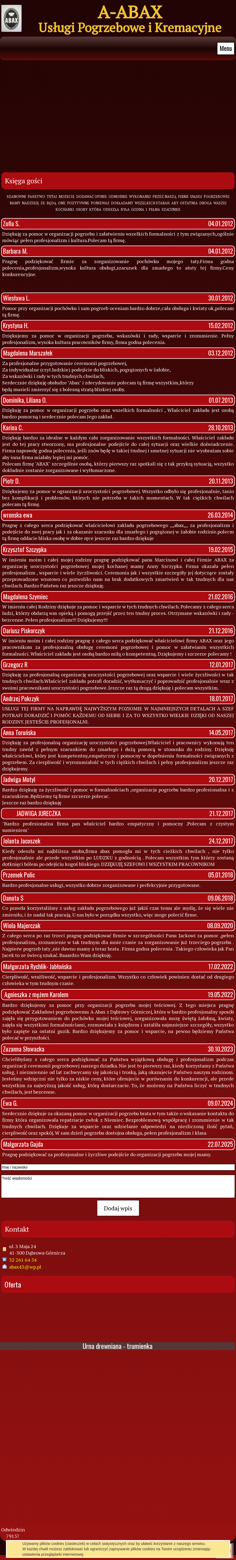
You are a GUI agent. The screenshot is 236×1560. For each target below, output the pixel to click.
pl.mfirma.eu (127, 1543)
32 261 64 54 (23, 1257)
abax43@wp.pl (25, 1264)
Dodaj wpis (118, 1206)
